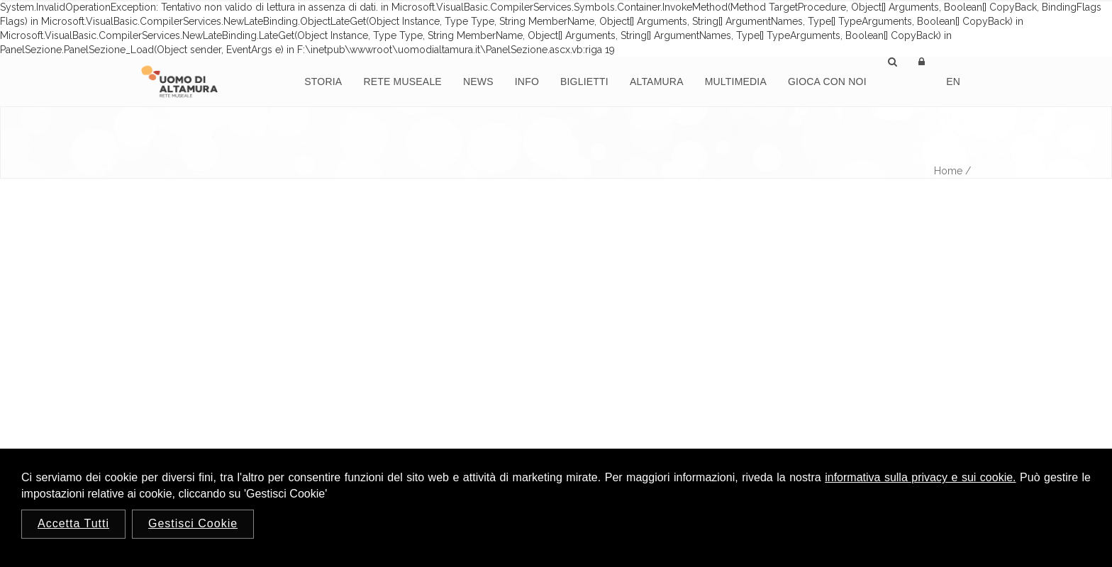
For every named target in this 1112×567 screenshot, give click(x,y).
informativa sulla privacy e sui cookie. (920, 477)
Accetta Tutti (73, 523)
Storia (323, 81)
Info (527, 81)
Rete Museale (402, 81)
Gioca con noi (827, 81)
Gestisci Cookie (193, 523)
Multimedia (736, 81)
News (478, 81)
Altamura (657, 81)
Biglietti (584, 81)
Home (948, 170)
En (953, 81)
